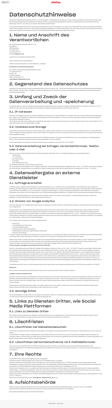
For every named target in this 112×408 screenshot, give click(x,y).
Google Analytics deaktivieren (20, 273)
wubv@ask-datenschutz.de (19, 79)
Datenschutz (52, 403)
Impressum (60, 403)
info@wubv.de (18, 54)
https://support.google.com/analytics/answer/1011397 (29, 245)
